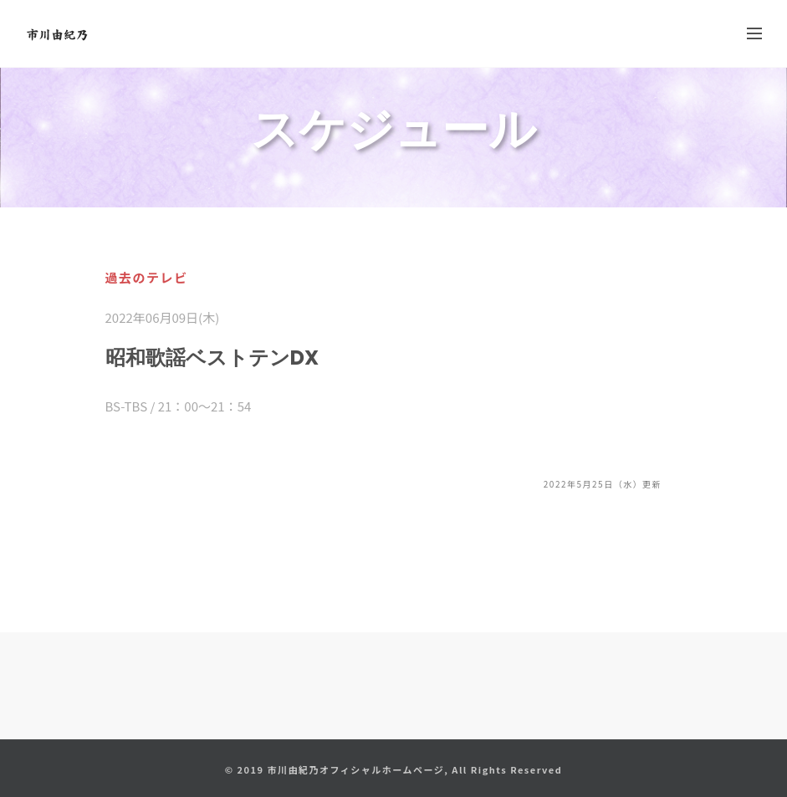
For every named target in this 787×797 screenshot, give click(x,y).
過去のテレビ (146, 277)
